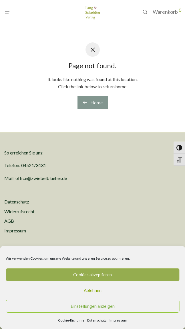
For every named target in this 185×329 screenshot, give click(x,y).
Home (93, 102)
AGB (9, 221)
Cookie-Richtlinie (71, 320)
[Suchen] (147, 12)
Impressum (118, 320)
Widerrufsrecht (19, 211)
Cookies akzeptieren (92, 274)
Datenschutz (97, 320)
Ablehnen (93, 290)
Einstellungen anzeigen (93, 306)
